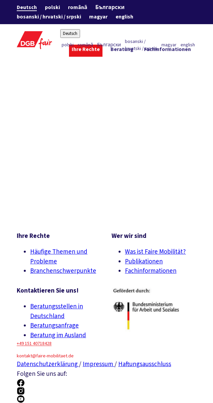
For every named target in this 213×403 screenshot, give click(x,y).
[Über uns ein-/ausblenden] (180, 63)
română (77, 7)
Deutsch (27, 7)
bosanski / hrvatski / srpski (49, 16)
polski (52, 7)
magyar (98, 16)
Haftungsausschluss (144, 364)
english (124, 16)
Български (110, 7)
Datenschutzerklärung (48, 364)
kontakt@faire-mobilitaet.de (45, 356)
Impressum (99, 364)
